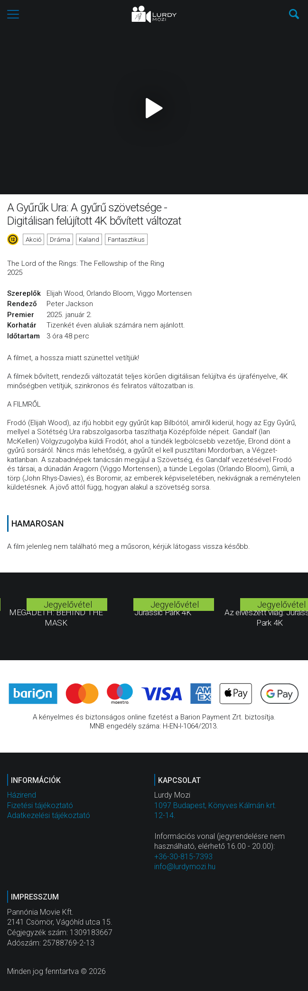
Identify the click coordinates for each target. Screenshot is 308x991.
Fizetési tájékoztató (40, 805)
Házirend (21, 795)
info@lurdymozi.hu (184, 866)
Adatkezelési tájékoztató (48, 815)
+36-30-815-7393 (183, 856)
